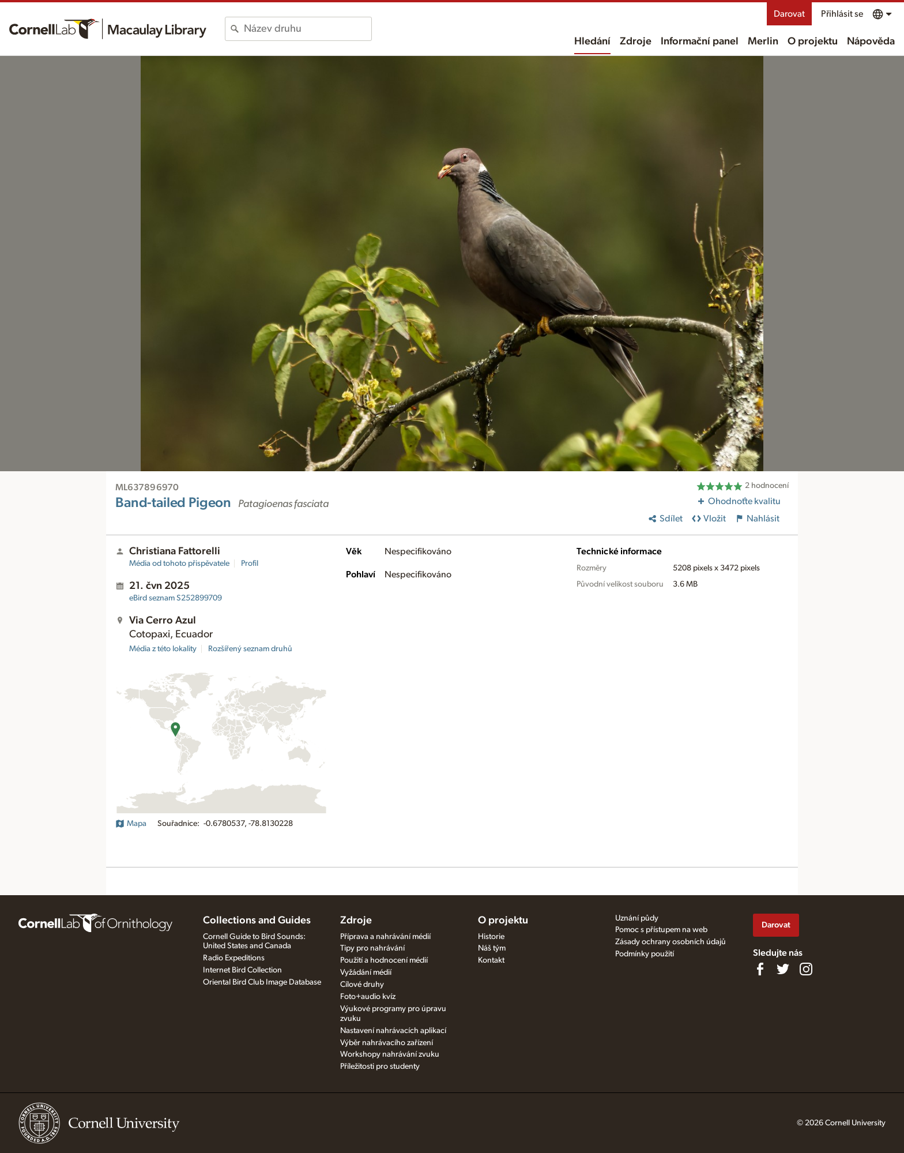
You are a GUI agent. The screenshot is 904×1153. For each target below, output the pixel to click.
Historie (491, 937)
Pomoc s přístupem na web (661, 930)
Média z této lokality (163, 649)
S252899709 (175, 598)
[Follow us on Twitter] (783, 969)
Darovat (789, 13)
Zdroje (635, 41)
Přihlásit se (842, 13)
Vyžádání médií (365, 972)
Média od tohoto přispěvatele (179, 563)
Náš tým (492, 948)
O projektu (813, 41)
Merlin (763, 41)
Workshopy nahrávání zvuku (389, 1054)
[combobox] (307, 28)
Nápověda (871, 41)
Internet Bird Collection (242, 970)
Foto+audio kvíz (368, 997)
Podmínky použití (644, 954)
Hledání (592, 41)
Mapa (130, 824)
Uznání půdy (636, 918)
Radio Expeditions (234, 958)
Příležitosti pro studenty (380, 1066)
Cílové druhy (362, 985)
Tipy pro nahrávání (372, 948)
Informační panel (700, 41)
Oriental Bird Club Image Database (262, 982)
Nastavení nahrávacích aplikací (393, 1031)
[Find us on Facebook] (760, 969)
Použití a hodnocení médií (384, 960)
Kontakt (491, 960)
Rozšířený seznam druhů (250, 649)
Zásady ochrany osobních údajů (670, 942)
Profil (249, 563)
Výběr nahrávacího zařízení (386, 1043)
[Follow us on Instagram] (806, 969)
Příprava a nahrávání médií (385, 937)
